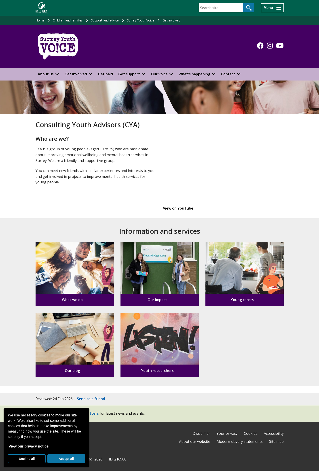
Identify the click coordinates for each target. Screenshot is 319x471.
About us (46, 74)
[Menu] (272, 7)
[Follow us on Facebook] (260, 45)
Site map (276, 441)
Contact (228, 74)
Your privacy (227, 433)
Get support (129, 74)
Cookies (250, 433)
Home (40, 20)
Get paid (105, 74)
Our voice (159, 74)
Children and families (68, 20)
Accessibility (274, 433)
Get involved (171, 20)
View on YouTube (178, 208)
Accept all (66, 458)
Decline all (27, 458)
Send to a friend (91, 398)
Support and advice (105, 20)
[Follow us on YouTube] (280, 45)
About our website (194, 441)
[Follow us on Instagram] (270, 45)
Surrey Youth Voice (140, 20)
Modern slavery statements (240, 441)
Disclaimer (201, 433)
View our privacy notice (28, 446)
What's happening (194, 74)
